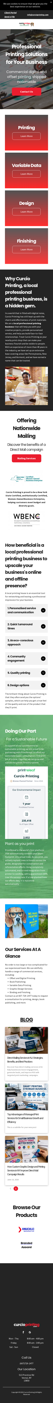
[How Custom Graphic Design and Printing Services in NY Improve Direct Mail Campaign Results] (26, 1149)
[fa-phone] (6, 25)
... (32, 1188)
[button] (45, 24)
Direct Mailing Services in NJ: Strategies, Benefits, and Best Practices (25, 1059)
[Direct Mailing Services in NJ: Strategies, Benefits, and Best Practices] (26, 1040)
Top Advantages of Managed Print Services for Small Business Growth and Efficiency (25, 1118)
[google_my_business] (30, 1333)
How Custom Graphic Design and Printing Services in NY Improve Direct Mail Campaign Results (26, 1170)
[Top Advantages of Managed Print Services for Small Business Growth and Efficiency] (26, 1097)
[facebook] (23, 1333)
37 (37, 1188)
